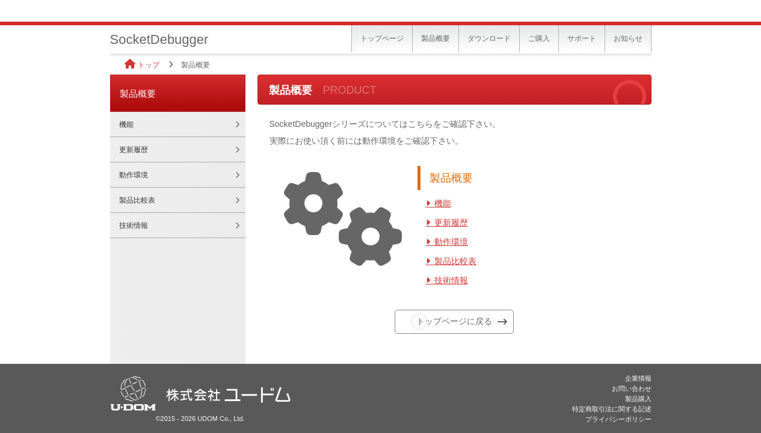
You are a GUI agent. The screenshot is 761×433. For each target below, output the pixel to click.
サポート (581, 38)
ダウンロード (489, 38)
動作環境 (451, 242)
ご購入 (539, 38)
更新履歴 (451, 222)
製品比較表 (455, 261)
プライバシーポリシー (618, 419)
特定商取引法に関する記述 (612, 409)
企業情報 (638, 378)
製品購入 (638, 398)
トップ (148, 65)
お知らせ (628, 38)
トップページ (382, 38)
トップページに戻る (454, 321)
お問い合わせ (632, 388)
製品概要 (435, 38)
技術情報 (451, 280)
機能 (442, 203)
